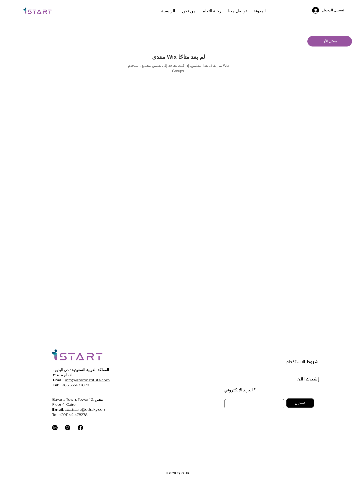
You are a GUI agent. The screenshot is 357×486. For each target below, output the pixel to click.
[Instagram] (67, 427)
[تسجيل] (300, 403)
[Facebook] (80, 427)
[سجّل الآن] (329, 41)
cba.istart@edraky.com (85, 409)
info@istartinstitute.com (87, 380)
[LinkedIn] (55, 427)
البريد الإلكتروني (238, 390)
